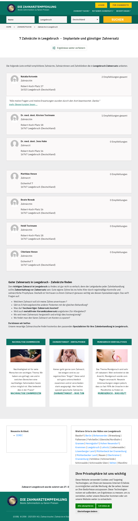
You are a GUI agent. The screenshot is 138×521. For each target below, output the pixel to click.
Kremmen (80, 446)
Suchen (118, 18)
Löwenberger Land (85, 450)
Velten (113, 461)
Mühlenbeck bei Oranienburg (111, 450)
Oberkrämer (113, 453)
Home (8, 26)
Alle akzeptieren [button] (85, 506)
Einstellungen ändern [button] (87, 511)
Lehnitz (105, 446)
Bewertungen (122, 10)
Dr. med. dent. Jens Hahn (34, 140)
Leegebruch (93, 446)
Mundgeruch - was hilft (112, 392)
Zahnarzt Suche (81, 10)
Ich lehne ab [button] (104, 506)
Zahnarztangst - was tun (69, 392)
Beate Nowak (28, 198)
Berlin (88, 434)
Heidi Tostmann (29, 224)
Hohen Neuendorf (109, 442)
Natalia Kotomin (29, 75)
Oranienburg (82, 457)
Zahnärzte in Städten (64, 515)
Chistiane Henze (29, 250)
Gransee (79, 442)
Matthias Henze (29, 172)
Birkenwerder (100, 434)
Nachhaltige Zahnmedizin (26, 392)
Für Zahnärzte (121, 4)
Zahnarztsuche (24, 26)
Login (101, 4)
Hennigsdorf (92, 442)
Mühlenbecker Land (87, 453)
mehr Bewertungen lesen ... (23, 103)
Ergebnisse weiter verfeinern (71, 46)
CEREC (19, 434)
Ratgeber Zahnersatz (102, 10)
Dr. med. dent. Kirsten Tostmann (38, 114)
